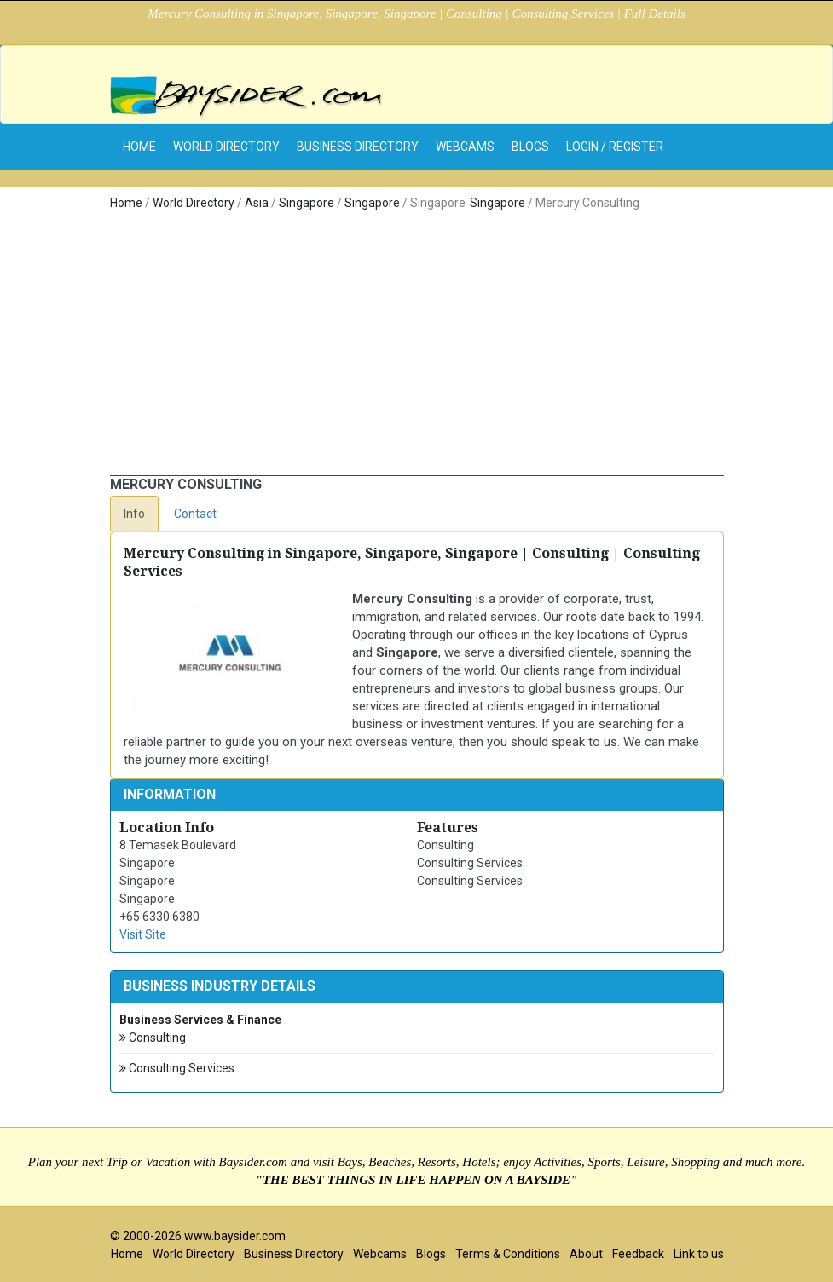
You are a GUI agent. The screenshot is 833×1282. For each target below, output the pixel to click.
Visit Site (142, 934)
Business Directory (358, 146)
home (139, 146)
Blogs (530, 146)
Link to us (699, 1254)
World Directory (226, 146)
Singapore (306, 203)
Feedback (638, 1254)
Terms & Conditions (507, 1254)
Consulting (152, 1038)
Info (134, 513)
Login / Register (614, 146)
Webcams (465, 146)
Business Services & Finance (200, 1019)
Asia (257, 203)
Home (126, 203)
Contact (195, 513)
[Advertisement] (417, 347)
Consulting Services (176, 1069)
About (586, 1254)
